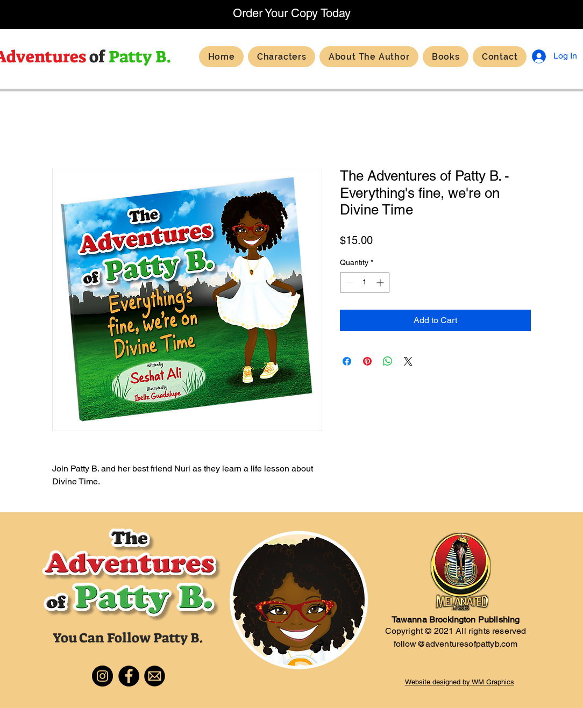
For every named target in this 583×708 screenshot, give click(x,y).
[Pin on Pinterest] (367, 361)
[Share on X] (408, 361)
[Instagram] (102, 676)
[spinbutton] (364, 282)
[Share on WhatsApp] (387, 361)
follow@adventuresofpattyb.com (456, 644)
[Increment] (381, 282)
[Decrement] (348, 282)
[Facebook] (128, 676)
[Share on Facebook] (346, 361)
